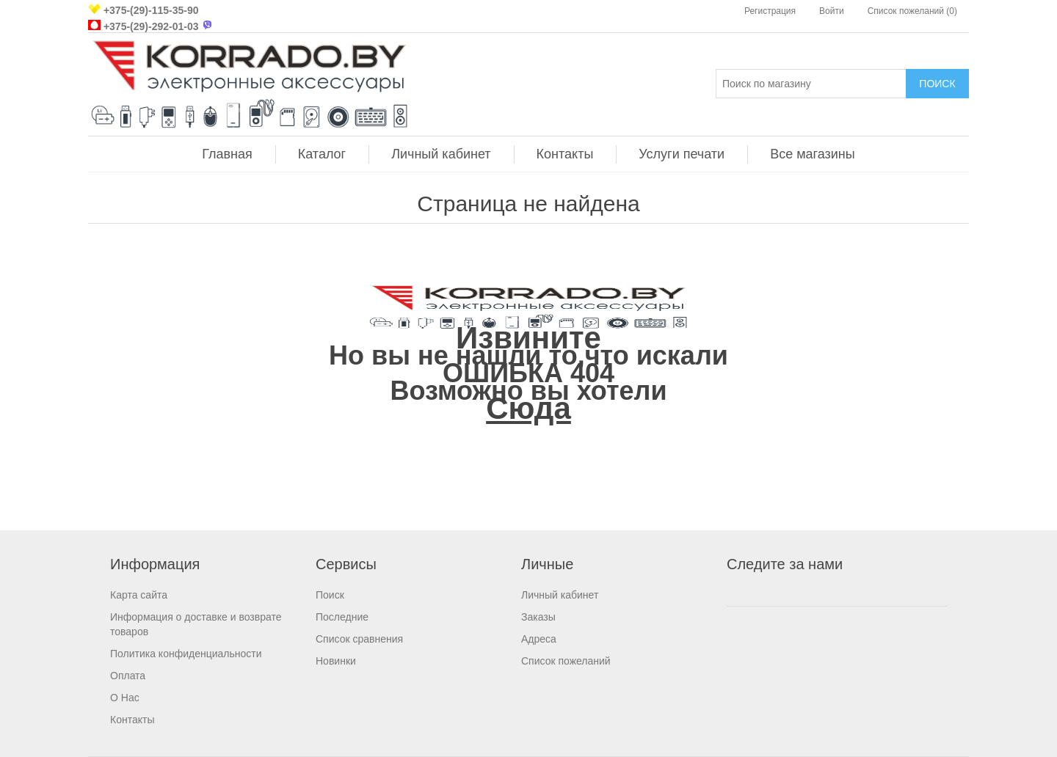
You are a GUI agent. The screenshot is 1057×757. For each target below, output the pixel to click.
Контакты (565, 154)
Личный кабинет (440, 154)
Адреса (538, 639)
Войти (831, 11)
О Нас (124, 697)
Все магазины (812, 154)
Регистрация (770, 11)
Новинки (336, 661)
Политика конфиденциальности (186, 653)
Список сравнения (359, 639)
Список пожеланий (566, 661)
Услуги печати (681, 154)
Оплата (127, 675)
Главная (227, 154)
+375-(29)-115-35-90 (151, 10)
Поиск (330, 595)
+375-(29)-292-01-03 (151, 26)
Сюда (528, 408)
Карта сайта (138, 595)
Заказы (538, 617)
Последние (342, 617)
